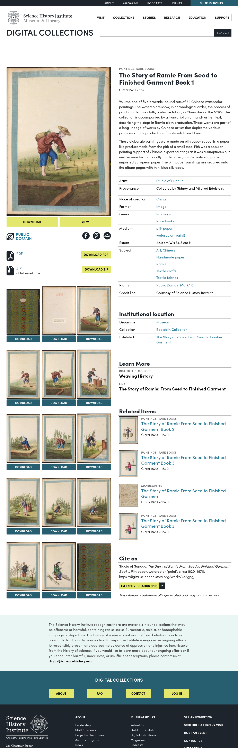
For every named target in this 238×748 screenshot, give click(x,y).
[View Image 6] (94, 374)
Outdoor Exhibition (144, 730)
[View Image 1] (23, 312)
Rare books (145, 69)
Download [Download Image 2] (59, 339)
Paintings (127, 69)
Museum (163, 322)
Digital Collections (50, 32)
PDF (19, 253)
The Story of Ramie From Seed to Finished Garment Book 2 (183, 426)
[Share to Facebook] (86, 235)
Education (197, 17)
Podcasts (154, 3)
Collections (123, 17)
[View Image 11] (59, 502)
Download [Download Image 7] (23, 467)
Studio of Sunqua (170, 180)
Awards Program (87, 740)
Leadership (83, 725)
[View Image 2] (59, 310)
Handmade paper (170, 257)
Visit (101, 17)
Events (177, 3)
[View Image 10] (23, 502)
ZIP (18, 268)
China (161, 199)
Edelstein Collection (171, 329)
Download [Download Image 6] (94, 403)
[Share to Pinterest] (96, 235)
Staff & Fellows (85, 730)
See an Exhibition (198, 717)
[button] (162, 586)
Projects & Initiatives (89, 735)
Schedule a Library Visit (203, 725)
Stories (149, 17)
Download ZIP (96, 269)
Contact (138, 693)
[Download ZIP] (10, 270)
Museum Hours (211, 3)
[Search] (157, 33)
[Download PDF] (10, 255)
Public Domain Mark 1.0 (174, 285)
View (85, 222)
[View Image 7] (23, 438)
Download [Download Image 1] (23, 339)
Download (32, 222)
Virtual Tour (139, 725)
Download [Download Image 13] (23, 595)
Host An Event (195, 732)
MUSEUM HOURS (143, 717)
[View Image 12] (94, 502)
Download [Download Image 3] (94, 339)
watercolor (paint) (170, 235)
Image (161, 206)
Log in (177, 693)
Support (222, 17)
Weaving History (136, 375)
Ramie (161, 264)
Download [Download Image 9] (94, 467)
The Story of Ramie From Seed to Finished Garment (183, 493)
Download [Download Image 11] (59, 531)
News (79, 745)
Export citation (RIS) (139, 586)
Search (223, 32)
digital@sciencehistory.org (70, 661)
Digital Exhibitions (143, 735)
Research (172, 17)
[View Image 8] (59, 438)
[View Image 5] (59, 374)
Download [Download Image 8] (59, 467)
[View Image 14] (59, 566)
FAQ (100, 693)
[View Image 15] (94, 567)
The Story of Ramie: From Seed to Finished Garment (172, 388)
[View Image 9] (94, 438)
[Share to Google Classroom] (107, 235)
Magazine (130, 3)
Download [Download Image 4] (23, 403)
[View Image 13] (23, 566)
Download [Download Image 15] (94, 595)
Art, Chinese (166, 250)
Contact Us (193, 740)
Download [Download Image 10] (23, 531)
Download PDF (96, 254)
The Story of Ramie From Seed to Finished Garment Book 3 (183, 460)
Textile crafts (166, 270)
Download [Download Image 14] (59, 595)
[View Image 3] (94, 310)
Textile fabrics (167, 277)
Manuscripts (151, 486)
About (109, 3)
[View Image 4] (23, 374)
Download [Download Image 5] (59, 403)
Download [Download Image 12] (94, 531)
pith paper (164, 228)
